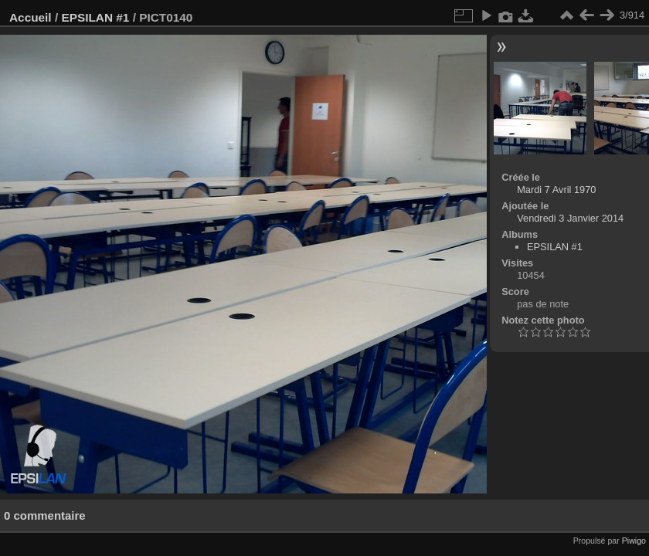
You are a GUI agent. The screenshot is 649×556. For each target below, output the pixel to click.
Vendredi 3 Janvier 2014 (570, 218)
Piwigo (634, 540)
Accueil (30, 17)
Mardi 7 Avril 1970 (556, 189)
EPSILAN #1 (95, 17)
